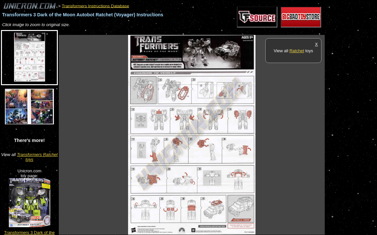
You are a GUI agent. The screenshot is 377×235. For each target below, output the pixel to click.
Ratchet (296, 50)
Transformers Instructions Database (95, 5)
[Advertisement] (178, 31)
